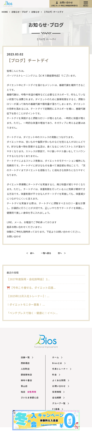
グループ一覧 (60, 403)
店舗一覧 (27, 357)
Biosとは (58, 363)
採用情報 (58, 391)
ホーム (57, 357)
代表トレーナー (61, 368)
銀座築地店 (26, 374)
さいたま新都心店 (30, 397)
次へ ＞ (62, 253)
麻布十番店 (26, 380)
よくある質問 (60, 380)
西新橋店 (25, 363)
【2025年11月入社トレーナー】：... (28, 296)
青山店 (24, 386)
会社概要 (58, 397)
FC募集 (57, 409)
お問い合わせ (64, 4)
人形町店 (25, 368)
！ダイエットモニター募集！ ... (26, 304)
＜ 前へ (30, 253)
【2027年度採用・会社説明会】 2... (28, 279)
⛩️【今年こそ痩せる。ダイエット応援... (31, 288)
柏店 (28, 391)
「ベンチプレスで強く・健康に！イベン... (32, 313)
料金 (56, 374)
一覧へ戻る (46, 253)
